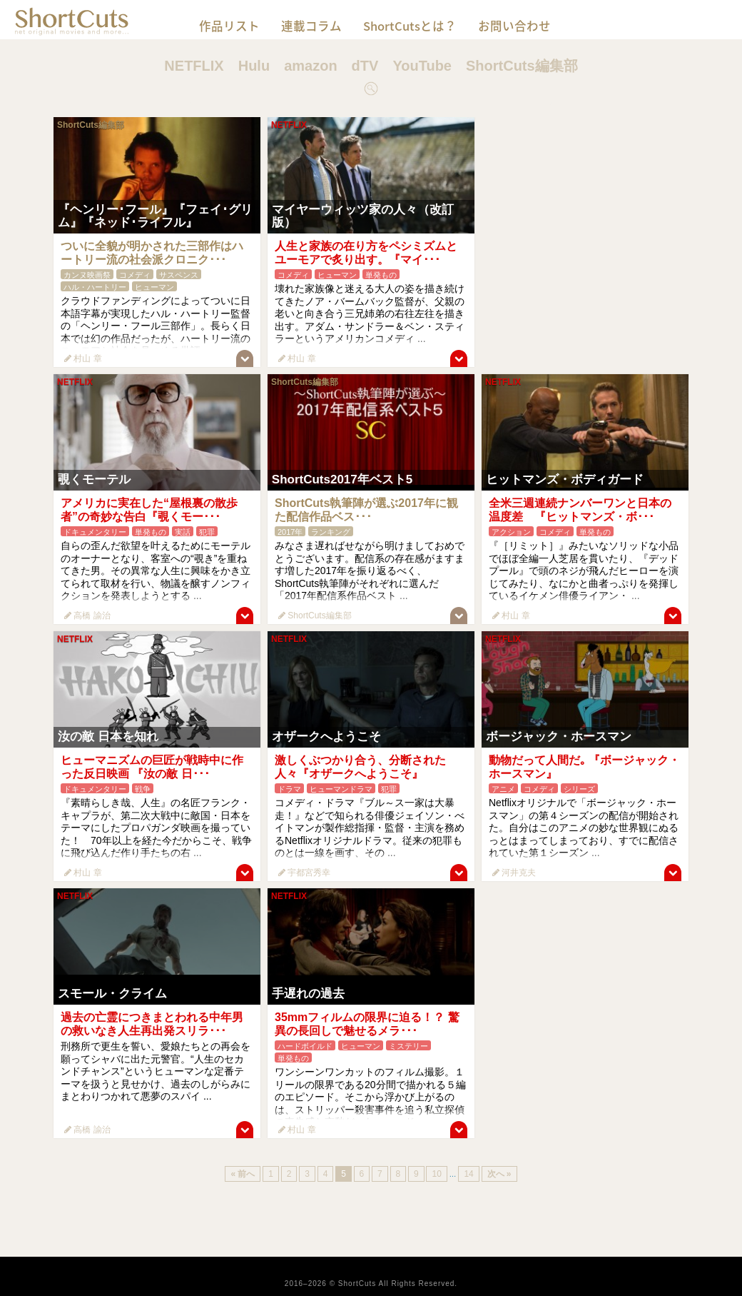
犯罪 (207, 532)
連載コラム (311, 25)
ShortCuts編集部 (522, 66)
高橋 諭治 (87, 616)
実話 (182, 532)
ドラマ (289, 789)
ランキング (330, 532)
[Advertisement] (585, 206)
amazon (310, 66)
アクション (511, 532)
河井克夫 (514, 873)
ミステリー (408, 1046)
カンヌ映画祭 (87, 275)
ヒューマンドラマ (341, 789)
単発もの (381, 275)
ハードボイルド (305, 1046)
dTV (365, 66)
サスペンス (178, 275)
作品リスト (229, 25)
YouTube (422, 66)
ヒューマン (154, 287)
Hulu (254, 66)
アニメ (503, 789)
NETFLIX (193, 66)
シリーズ (579, 789)
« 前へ (242, 1174)
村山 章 (83, 358)
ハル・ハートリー (94, 287)
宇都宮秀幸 (304, 873)
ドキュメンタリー (94, 532)
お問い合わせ (514, 25)
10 (436, 1174)
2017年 (290, 532)
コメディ (135, 275)
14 (468, 1174)
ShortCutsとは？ (410, 25)
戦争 (143, 789)
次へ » (499, 1174)
